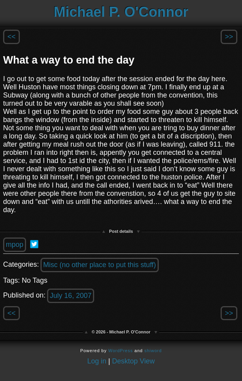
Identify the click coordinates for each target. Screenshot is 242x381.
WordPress (120, 350)
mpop (14, 244)
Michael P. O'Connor (121, 12)
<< (11, 37)
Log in (96, 361)
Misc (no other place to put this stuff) (99, 265)
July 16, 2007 (70, 295)
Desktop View (133, 361)
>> (229, 37)
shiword (153, 350)
